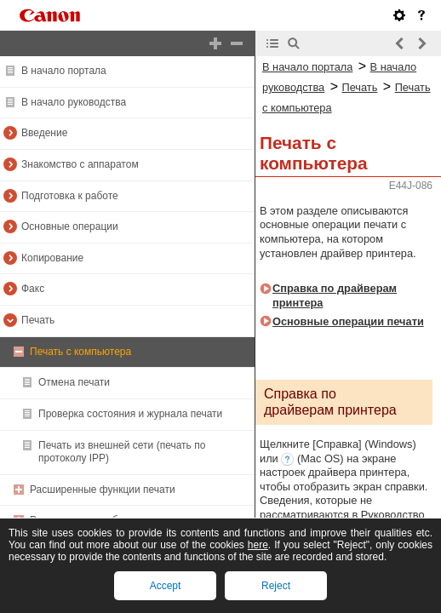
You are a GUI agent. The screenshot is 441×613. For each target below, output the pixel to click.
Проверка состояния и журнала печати (130, 414)
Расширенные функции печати (102, 490)
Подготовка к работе (69, 196)
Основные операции (69, 226)
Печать (37, 320)
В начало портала (63, 71)
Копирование (52, 258)
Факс (32, 289)
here (258, 545)
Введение (44, 133)
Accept (165, 586)
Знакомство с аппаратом (80, 164)
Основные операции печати (348, 321)
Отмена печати (74, 382)
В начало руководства (73, 102)
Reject (275, 586)
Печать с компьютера (80, 352)
